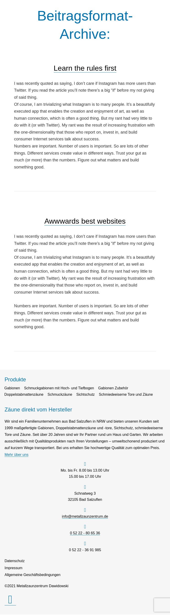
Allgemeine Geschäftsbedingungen (33, 575)
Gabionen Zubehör (115, 388)
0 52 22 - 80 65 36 (85, 533)
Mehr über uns (16, 454)
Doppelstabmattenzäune (24, 395)
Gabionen (12, 388)
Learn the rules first (85, 68)
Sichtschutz (87, 395)
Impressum (14, 568)
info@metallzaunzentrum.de (85, 516)
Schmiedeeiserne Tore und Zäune (129, 395)
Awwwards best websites (85, 221)
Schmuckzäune (61, 395)
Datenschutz (15, 561)
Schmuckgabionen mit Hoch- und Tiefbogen (60, 388)
